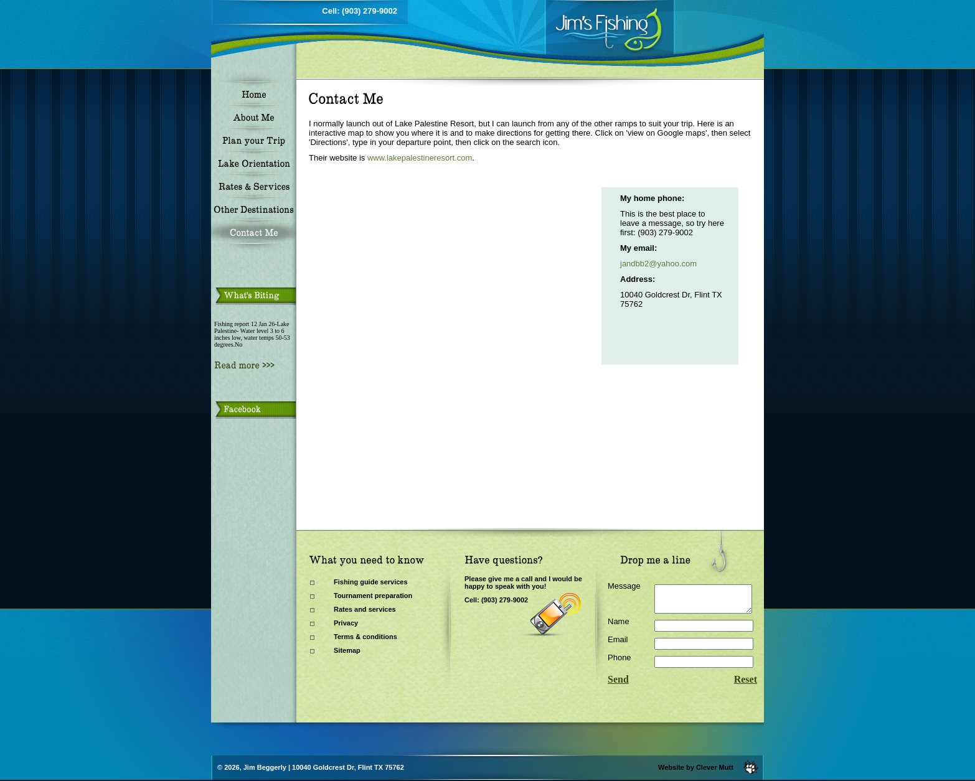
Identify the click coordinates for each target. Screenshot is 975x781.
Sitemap (347, 650)
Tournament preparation (373, 595)
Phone (619, 663)
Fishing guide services (371, 582)
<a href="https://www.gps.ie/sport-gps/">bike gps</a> (428, 277)
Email (618, 645)
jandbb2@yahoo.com (658, 263)
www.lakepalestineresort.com (419, 157)
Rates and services (365, 609)
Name (618, 627)
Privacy (346, 623)
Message (624, 586)
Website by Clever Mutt (695, 767)
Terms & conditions (365, 636)
